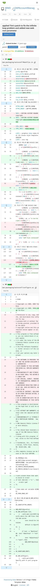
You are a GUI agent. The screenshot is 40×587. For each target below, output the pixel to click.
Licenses (22, 585)
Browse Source (8, 34)
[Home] (4, 3)
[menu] (10, 54)
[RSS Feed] (38, 9)
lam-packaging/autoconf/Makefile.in (17, 62)
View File (6, 65)
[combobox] (2, 54)
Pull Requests (26, 20)
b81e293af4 (13, 47)
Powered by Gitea (10, 580)
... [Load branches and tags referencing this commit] (3, 39)
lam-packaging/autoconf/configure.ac (18, 288)
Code (5, 20)
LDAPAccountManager (24, 9)
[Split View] (6, 54)
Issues (14, 20)
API (28, 585)
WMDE (8, 9)
